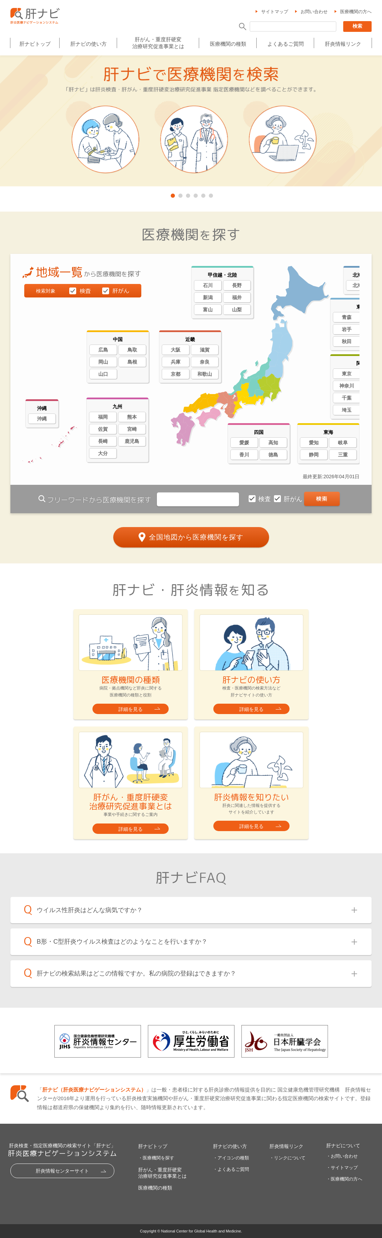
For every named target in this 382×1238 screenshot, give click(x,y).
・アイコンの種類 (231, 1157)
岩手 (347, 329)
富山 (208, 309)
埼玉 (347, 410)
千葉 (347, 398)
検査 (265, 499)
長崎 (103, 441)
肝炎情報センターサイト (62, 1171)
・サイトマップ (342, 1167)
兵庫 (175, 362)
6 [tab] (210, 194)
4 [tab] (195, 194)
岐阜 (343, 442)
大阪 (175, 350)
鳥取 (132, 350)
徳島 (273, 454)
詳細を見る (130, 709)
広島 (103, 350)
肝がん (294, 499)
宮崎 (132, 429)
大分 (103, 453)
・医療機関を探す (156, 1157)
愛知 (314, 442)
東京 (347, 373)
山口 (103, 374)
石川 (208, 285)
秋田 (347, 341)
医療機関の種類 (228, 44)
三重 (343, 454)
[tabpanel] (191, 121)
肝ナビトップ (35, 44)
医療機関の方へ (356, 11)
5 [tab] (202, 194)
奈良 (205, 362)
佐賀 (103, 429)
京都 (175, 374)
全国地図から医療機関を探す (196, 537)
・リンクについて (287, 1157)
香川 (244, 454)
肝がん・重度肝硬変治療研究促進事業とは (158, 42)
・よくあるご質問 (231, 1169)
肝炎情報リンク (343, 44)
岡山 (103, 362)
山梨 (237, 309)
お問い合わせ (314, 11)
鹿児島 (132, 441)
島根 (132, 362)
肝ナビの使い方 (88, 44)
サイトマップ (274, 11)
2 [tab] (179, 194)
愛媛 (244, 442)
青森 (347, 317)
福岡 (103, 417)
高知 (273, 442)
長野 (237, 285)
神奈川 (346, 386)
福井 (237, 297)
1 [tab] (172, 194)
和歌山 (204, 374)
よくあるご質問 (285, 44)
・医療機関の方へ (344, 1179)
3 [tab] (187, 194)
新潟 (208, 297)
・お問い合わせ (342, 1156)
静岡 (314, 454)
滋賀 (205, 350)
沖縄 (42, 418)
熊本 (132, 417)
